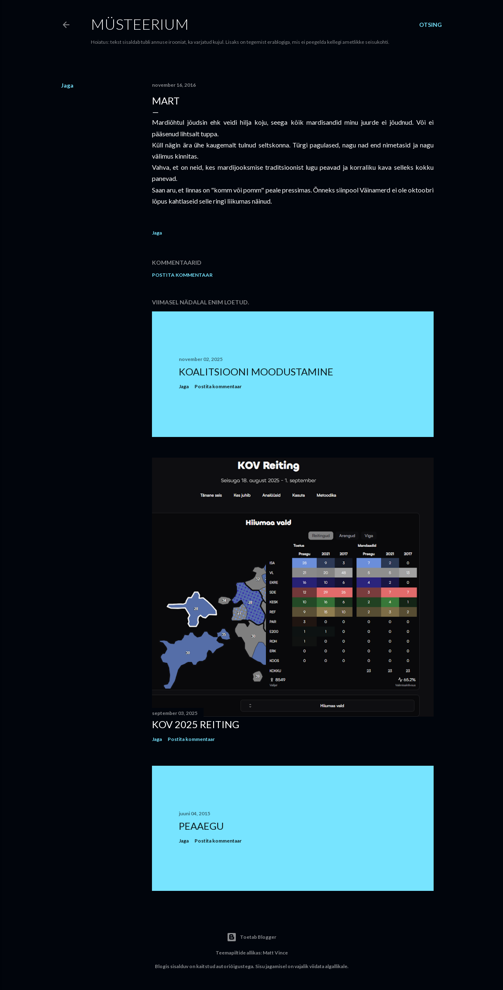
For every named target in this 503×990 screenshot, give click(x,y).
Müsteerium (140, 24)
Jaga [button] (67, 85)
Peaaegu (201, 826)
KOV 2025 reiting (195, 724)
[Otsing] (430, 25)
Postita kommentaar (182, 275)
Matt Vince (275, 953)
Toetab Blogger (251, 937)
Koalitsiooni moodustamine (256, 371)
